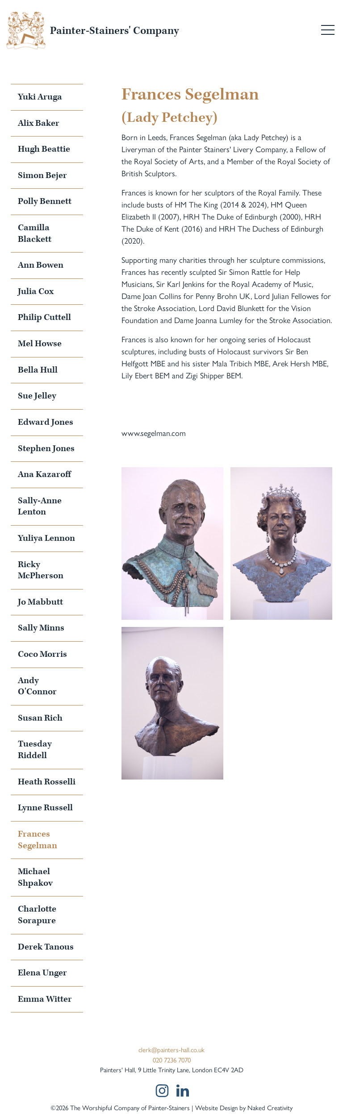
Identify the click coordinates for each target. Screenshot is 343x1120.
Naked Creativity (270, 1107)
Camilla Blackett (34, 233)
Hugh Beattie (44, 149)
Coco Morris (42, 654)
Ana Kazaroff (44, 474)
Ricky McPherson (40, 570)
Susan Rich (40, 718)
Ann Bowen (40, 265)
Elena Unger (42, 973)
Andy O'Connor (37, 686)
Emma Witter (45, 999)
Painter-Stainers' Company (114, 31)
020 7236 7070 (172, 1059)
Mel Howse (40, 343)
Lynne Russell (45, 807)
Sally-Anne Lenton (40, 506)
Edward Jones (45, 422)
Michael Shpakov (35, 877)
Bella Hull (38, 370)
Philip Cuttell (44, 317)
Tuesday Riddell (35, 749)
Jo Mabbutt (40, 602)
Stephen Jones (46, 448)
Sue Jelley (37, 396)
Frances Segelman (37, 839)
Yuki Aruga (40, 97)
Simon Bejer (42, 175)
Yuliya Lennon (46, 538)
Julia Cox (36, 291)
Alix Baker (38, 123)
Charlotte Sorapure (37, 914)
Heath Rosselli (46, 782)
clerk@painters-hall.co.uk (171, 1049)
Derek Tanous (46, 947)
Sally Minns (41, 628)
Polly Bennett (44, 201)
